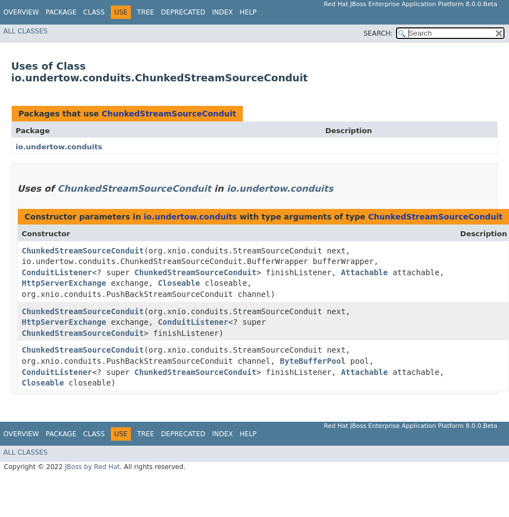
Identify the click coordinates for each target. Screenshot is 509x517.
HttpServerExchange (64, 283)
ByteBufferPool (313, 361)
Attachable (364, 272)
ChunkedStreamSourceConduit (168, 113)
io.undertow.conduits (59, 147)
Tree (145, 12)
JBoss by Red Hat (92, 467)
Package (61, 12)
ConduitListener (57, 272)
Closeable (179, 283)
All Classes (25, 31)
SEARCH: (378, 33)
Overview (21, 12)
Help (248, 12)
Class (94, 12)
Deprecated (183, 12)
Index (222, 12)
